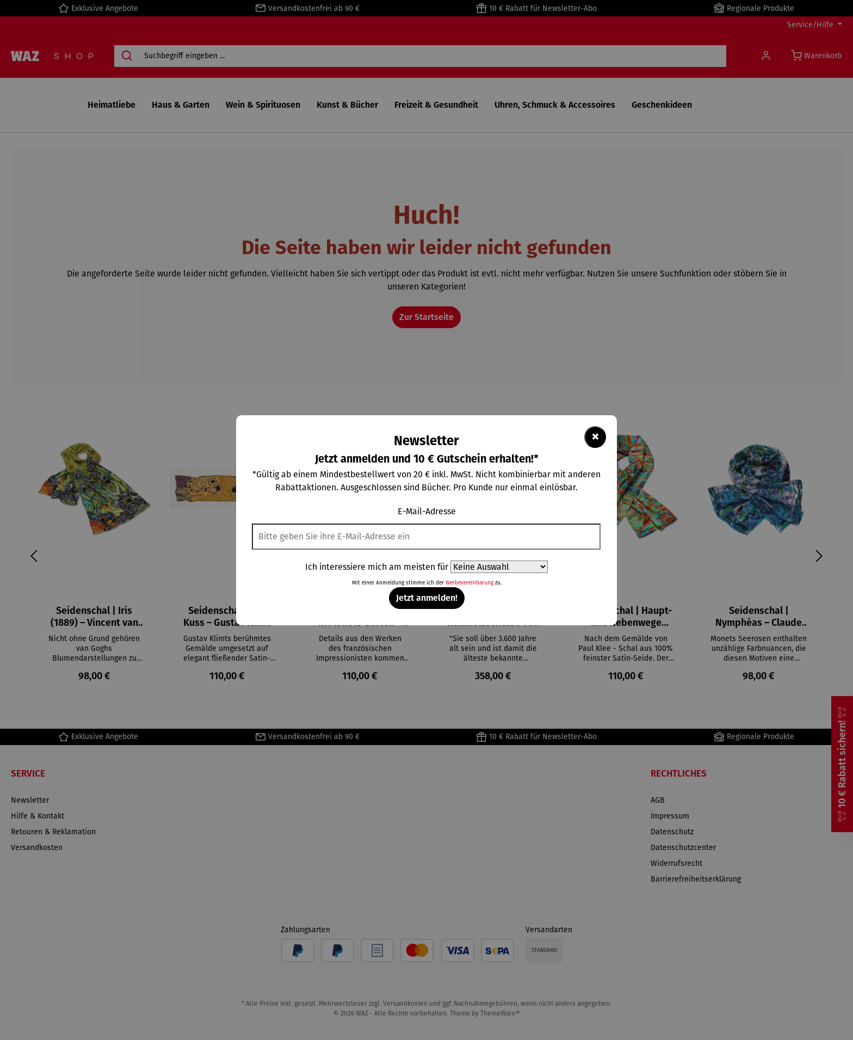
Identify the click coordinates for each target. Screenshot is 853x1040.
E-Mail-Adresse (427, 511)
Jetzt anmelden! (427, 598)
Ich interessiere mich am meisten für (376, 567)
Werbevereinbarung (469, 583)
